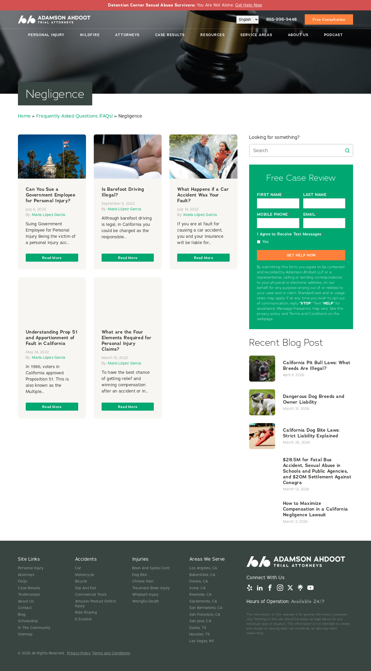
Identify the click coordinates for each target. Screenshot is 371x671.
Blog (21, 614)
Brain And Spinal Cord (150, 568)
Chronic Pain (143, 581)
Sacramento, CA (203, 601)
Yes (265, 242)
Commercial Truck (91, 594)
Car (78, 568)
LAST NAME (315, 195)
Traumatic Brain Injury (151, 588)
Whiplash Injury (145, 594)
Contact (25, 607)
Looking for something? (274, 137)
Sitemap (25, 634)
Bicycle (81, 581)
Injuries (140, 559)
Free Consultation (329, 19)
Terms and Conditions (111, 653)
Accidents (86, 559)
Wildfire (90, 34)
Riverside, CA (200, 594)
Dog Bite (139, 574)
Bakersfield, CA (202, 574)
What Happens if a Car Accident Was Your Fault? (203, 195)
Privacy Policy (78, 653)
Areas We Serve (207, 559)
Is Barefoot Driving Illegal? (123, 192)
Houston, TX (199, 634)
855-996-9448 (281, 19)
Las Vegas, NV (201, 641)
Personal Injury (46, 34)
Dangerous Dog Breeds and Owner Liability (313, 399)
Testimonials (29, 594)
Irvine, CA (197, 588)
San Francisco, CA (204, 614)
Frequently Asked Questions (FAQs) (74, 116)
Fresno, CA (198, 581)
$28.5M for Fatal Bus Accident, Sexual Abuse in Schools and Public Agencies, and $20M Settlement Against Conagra (317, 471)
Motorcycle (85, 574)
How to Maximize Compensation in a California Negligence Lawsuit (315, 509)
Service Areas (256, 34)
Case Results (170, 34)
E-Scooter (83, 619)
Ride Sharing (86, 612)
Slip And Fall (85, 588)
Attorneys (127, 34)
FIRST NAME (270, 195)
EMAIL (310, 214)
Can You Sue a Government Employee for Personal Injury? (50, 195)
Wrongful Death (145, 601)
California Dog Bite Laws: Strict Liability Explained (311, 433)
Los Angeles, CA (203, 568)
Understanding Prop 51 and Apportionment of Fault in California (51, 337)
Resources (212, 34)
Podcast (333, 34)
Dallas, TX (198, 627)
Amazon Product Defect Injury (95, 603)
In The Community (34, 627)
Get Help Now (248, 5)
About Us (298, 34)
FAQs (22, 581)
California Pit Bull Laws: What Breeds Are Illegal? (316, 365)
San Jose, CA (200, 621)
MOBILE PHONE (273, 214)
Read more (52, 257)
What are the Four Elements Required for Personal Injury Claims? (126, 340)
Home (24, 116)
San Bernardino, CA (206, 607)
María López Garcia (48, 214)
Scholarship (28, 621)
